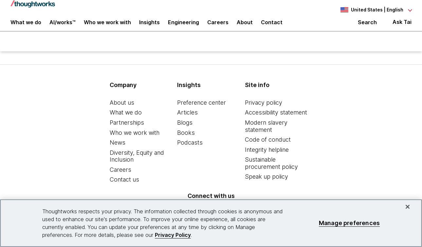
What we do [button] (25, 27)
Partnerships (127, 131)
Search (367, 27)
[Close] (407, 207)
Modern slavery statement (266, 135)
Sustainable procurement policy (271, 172)
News (117, 151)
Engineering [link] (183, 27)
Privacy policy (263, 111)
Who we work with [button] (107, 27)
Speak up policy (266, 185)
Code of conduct (268, 148)
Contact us (124, 188)
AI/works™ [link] (62, 27)
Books (186, 141)
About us (122, 111)
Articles (187, 121)
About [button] (245, 27)
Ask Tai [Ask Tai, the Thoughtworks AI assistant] (402, 27)
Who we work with (134, 141)
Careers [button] (218, 27)
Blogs (185, 131)
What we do (126, 121)
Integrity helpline (267, 158)
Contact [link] (272, 27)
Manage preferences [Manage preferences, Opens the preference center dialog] (349, 223)
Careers (120, 178)
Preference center (201, 111)
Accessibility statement (276, 121)
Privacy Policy (173, 235)
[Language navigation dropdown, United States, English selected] (375, 10)
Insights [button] (149, 27)
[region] (211, 223)
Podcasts (190, 151)
